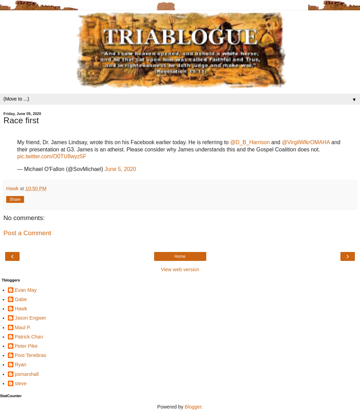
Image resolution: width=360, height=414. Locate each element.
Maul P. (23, 327)
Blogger (193, 407)
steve (20, 383)
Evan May (26, 290)
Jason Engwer (30, 318)
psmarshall (27, 374)
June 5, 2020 (120, 169)
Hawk (21, 308)
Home (179, 256)
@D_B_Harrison (250, 142)
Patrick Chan (29, 337)
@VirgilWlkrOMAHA (306, 142)
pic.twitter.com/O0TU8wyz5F (51, 156)
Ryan (20, 364)
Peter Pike (26, 346)
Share (15, 199)
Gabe (21, 299)
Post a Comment (27, 233)
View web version (180, 269)
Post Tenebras (30, 355)
